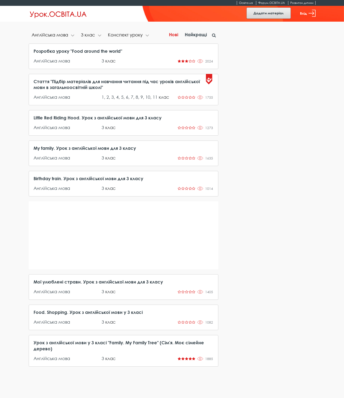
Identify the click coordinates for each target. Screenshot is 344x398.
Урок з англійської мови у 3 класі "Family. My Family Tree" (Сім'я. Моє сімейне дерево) (119, 345)
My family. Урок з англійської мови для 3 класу (85, 148)
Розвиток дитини (301, 3)
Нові (173, 34)
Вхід (308, 13)
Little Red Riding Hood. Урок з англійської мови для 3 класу (97, 117)
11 (155, 97)
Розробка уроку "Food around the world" (78, 51)
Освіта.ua (246, 3)
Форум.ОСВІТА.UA (271, 3)
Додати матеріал (269, 13)
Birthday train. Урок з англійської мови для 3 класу (88, 178)
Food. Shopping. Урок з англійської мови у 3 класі (88, 312)
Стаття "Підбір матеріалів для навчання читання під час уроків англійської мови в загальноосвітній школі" (117, 84)
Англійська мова (52, 60)
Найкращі (196, 34)
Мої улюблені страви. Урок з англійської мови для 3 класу (98, 281)
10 (147, 97)
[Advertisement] (123, 235)
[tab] (53, 35)
